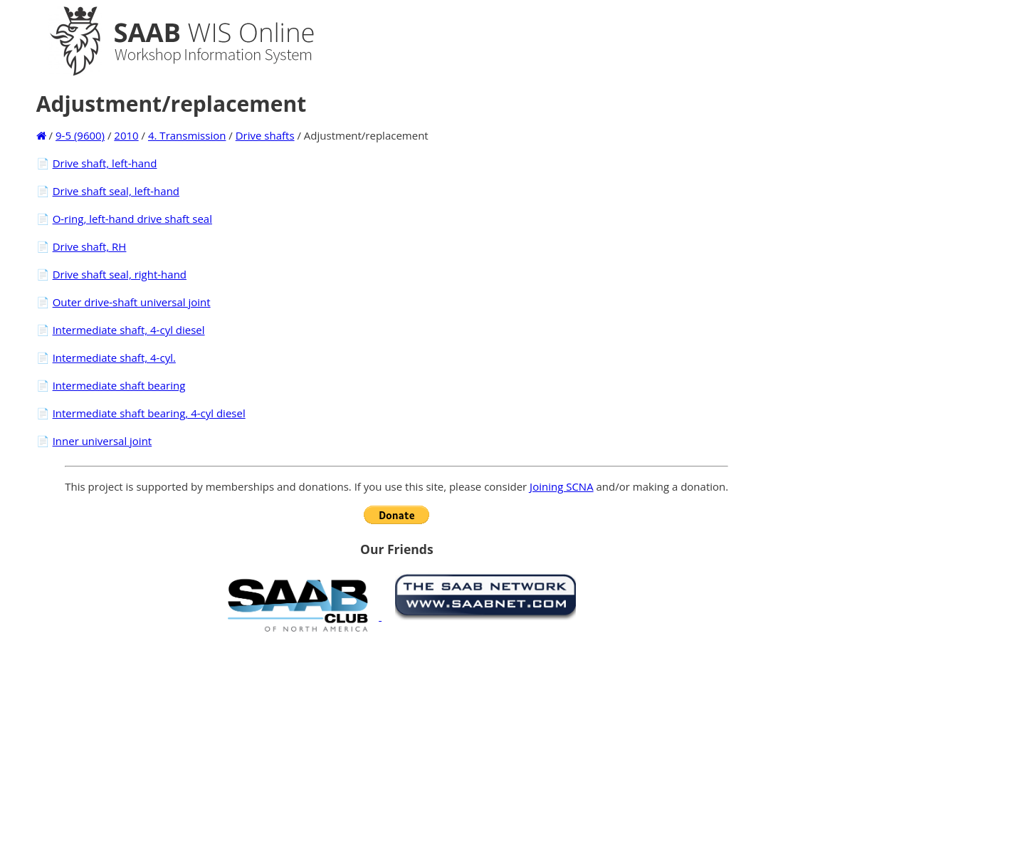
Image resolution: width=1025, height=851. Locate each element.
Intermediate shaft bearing (119, 385)
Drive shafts (265, 135)
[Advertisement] (396, 741)
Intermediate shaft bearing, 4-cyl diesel (149, 413)
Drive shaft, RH (90, 246)
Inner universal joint (102, 441)
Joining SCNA (562, 486)
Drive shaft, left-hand (105, 163)
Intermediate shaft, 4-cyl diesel (129, 330)
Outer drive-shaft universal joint (132, 302)
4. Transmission (187, 135)
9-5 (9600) (80, 135)
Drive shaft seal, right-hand (119, 274)
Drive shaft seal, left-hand (116, 191)
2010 (126, 135)
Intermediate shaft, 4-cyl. (114, 357)
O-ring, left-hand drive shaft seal (132, 219)
